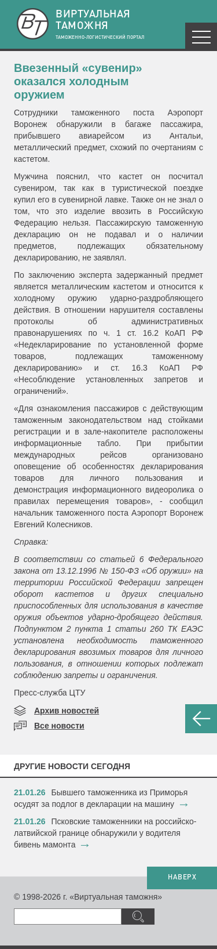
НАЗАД (201, 718)
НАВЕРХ (182, 877)
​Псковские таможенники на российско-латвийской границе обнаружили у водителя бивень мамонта (105, 833)
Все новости (59, 725)
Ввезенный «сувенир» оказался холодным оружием (78, 81)
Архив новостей (66, 710)
